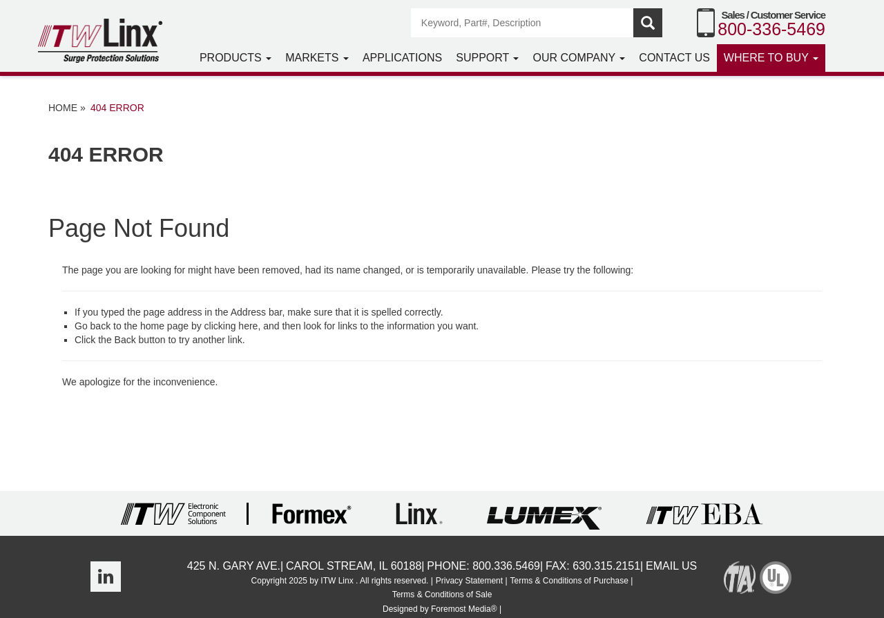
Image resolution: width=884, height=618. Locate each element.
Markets (317, 58)
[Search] (523, 22)
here (248, 325)
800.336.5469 (506, 566)
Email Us (671, 566)
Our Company (578, 58)
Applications (402, 58)
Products (235, 58)
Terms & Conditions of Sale (442, 594)
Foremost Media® (464, 609)
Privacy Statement (469, 581)
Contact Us (674, 58)
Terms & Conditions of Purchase (569, 581)
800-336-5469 (771, 29)
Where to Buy (771, 58)
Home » (67, 107)
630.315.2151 (606, 566)
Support (487, 58)
